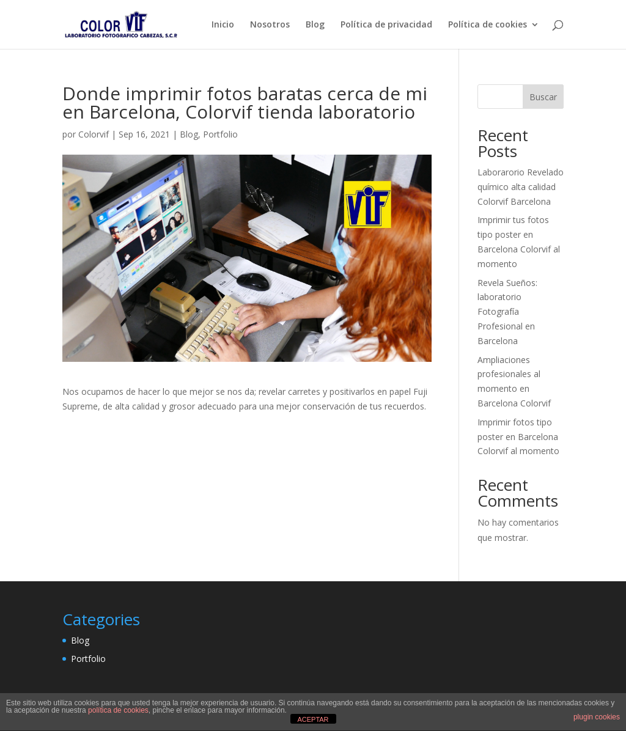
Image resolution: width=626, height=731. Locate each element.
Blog (315, 25)
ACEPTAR (312, 719)
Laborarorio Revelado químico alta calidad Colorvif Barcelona (520, 186)
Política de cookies (487, 25)
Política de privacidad (386, 25)
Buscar (543, 97)
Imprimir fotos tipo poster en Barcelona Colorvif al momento (518, 436)
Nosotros (270, 25)
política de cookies (118, 710)
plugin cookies (596, 717)
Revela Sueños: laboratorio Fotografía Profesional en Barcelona (507, 312)
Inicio (223, 25)
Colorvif (93, 134)
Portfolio (220, 134)
